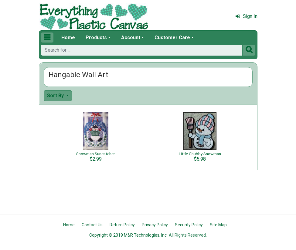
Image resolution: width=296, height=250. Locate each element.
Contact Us (92, 224)
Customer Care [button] (172, 37)
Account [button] (130, 37)
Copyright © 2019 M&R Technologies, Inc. (128, 235)
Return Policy (122, 224)
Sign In (246, 16)
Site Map (218, 224)
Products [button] (96, 37)
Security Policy (189, 224)
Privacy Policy (155, 224)
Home (68, 37)
